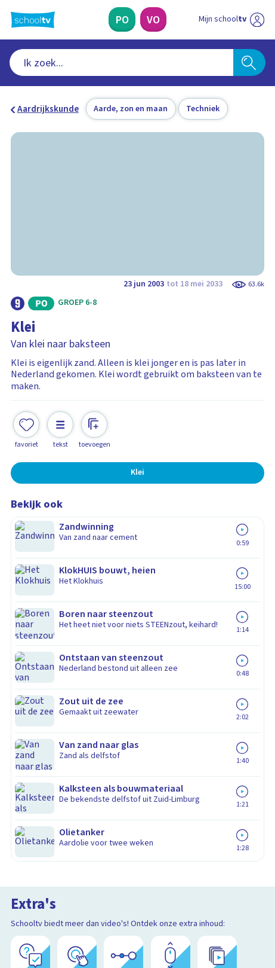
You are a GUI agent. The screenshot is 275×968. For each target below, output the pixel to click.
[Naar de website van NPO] (257, 20)
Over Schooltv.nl (51, 689)
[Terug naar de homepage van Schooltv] (33, 19)
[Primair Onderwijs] (122, 19)
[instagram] (43, 882)
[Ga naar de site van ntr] (219, 908)
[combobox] (121, 62)
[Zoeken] (249, 62)
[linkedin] (69, 882)
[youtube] (95, 882)
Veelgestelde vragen (60, 672)
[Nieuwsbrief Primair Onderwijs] (80, 796)
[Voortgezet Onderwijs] (153, 19)
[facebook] (17, 882)
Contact (31, 656)
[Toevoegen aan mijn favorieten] (26, 418)
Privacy (29, 705)
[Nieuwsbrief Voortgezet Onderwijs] (195, 796)
